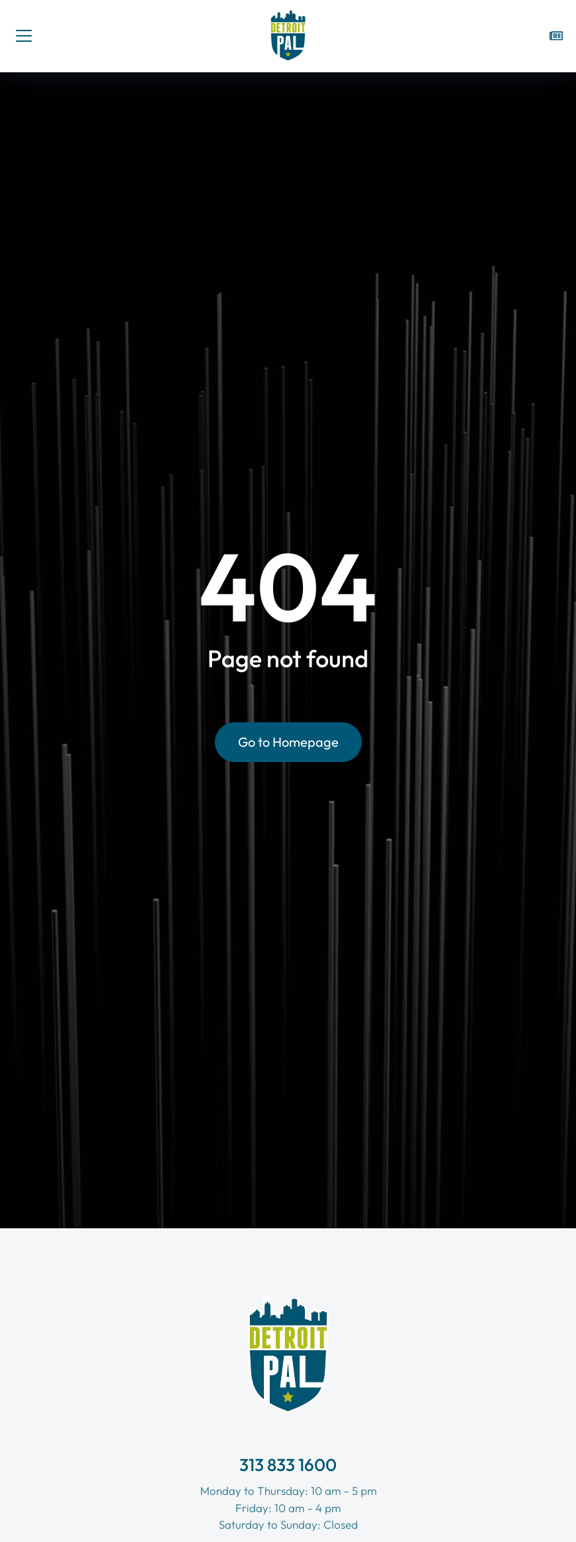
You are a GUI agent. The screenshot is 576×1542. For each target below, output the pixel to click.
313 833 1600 (288, 1465)
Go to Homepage (288, 742)
